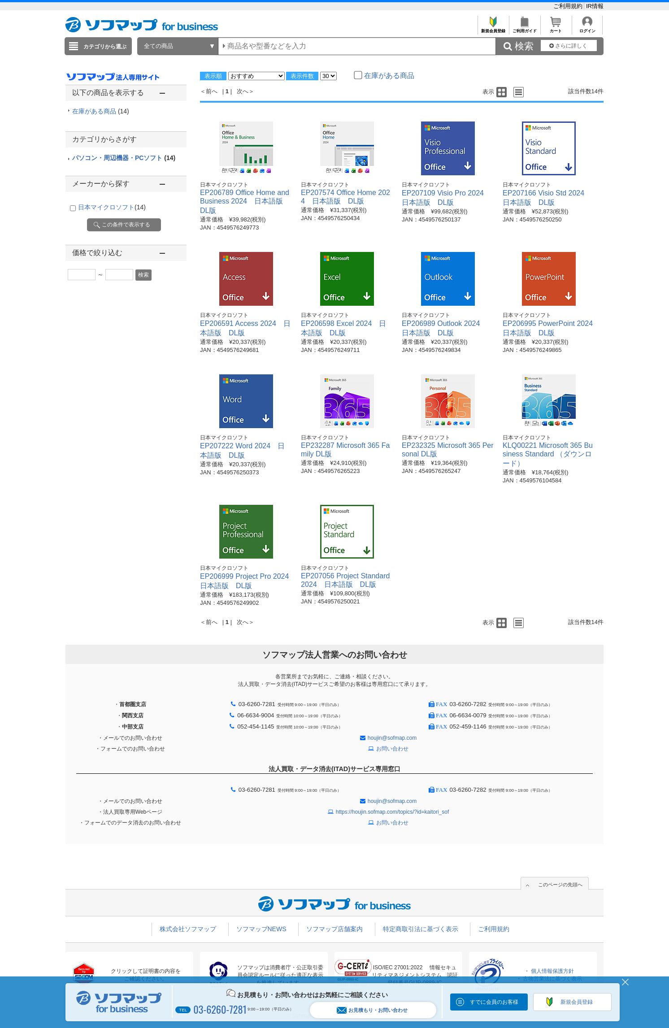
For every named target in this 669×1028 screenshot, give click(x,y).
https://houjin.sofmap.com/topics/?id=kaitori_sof (392, 812)
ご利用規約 (568, 6)
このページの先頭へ (560, 884)
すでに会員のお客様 (494, 1002)
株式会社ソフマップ (188, 929)
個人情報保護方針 (552, 971)
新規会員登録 (493, 28)
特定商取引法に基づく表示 (420, 929)
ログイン (587, 28)
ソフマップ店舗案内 (334, 929)
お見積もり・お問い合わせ (372, 1010)
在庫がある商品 (100, 111)
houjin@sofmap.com (392, 738)
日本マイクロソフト (112, 207)
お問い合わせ (392, 749)
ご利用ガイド (524, 28)
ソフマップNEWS (261, 929)
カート (555, 28)
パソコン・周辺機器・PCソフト (123, 157)
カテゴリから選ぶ (104, 46)
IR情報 (595, 6)
